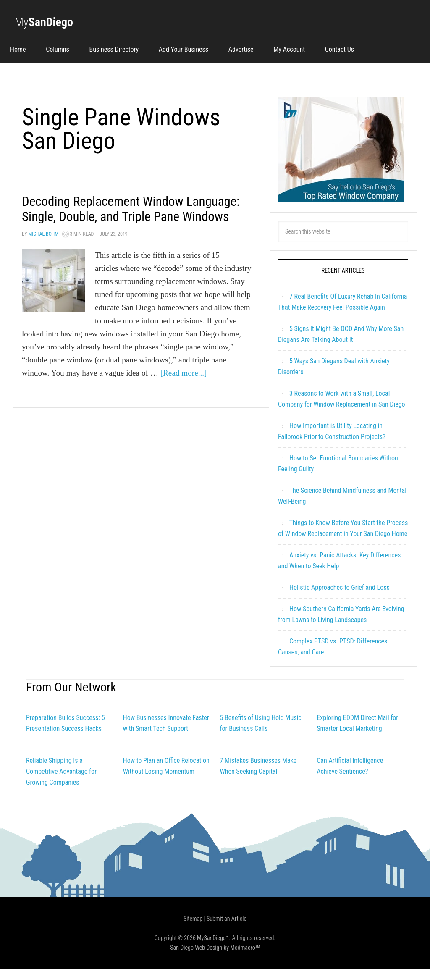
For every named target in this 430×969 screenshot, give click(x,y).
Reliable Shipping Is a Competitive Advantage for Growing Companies (61, 771)
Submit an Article (226, 918)
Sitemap (193, 918)
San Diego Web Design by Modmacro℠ (215, 947)
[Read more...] (183, 387)
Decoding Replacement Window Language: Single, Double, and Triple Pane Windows (129, 216)
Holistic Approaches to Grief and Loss (339, 587)
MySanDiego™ (213, 938)
